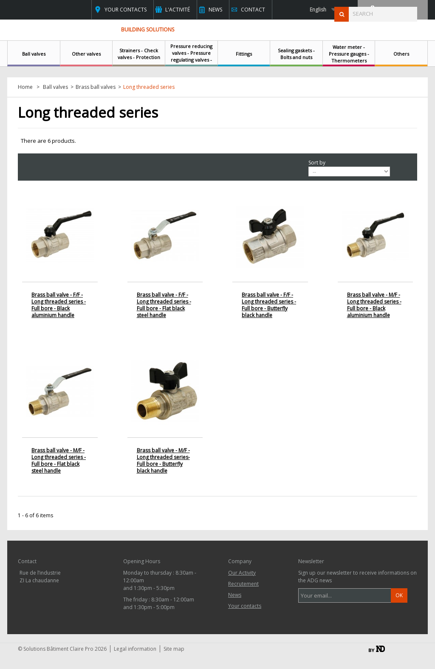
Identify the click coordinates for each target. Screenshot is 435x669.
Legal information (135, 662)
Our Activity (242, 572)
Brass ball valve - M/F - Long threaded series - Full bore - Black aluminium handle (374, 305)
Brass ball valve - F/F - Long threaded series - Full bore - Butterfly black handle (269, 305)
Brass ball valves (96, 87)
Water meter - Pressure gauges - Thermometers (349, 54)
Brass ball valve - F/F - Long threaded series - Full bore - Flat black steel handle (164, 305)
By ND (376, 662)
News (215, 9)
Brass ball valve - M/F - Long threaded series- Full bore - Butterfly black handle (163, 460)
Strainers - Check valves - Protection (139, 53)
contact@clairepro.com (62, 619)
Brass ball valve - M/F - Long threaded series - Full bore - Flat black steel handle (58, 460)
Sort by (316, 162)
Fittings (244, 54)
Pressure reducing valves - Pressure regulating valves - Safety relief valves (191, 56)
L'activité (177, 9)
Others (401, 54)
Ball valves (33, 54)
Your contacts (126, 9)
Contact (253, 9)
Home (25, 87)
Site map (174, 662)
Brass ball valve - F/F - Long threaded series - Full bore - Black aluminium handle (58, 305)
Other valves (86, 54)
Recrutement (243, 583)
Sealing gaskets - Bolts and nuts (296, 53)
